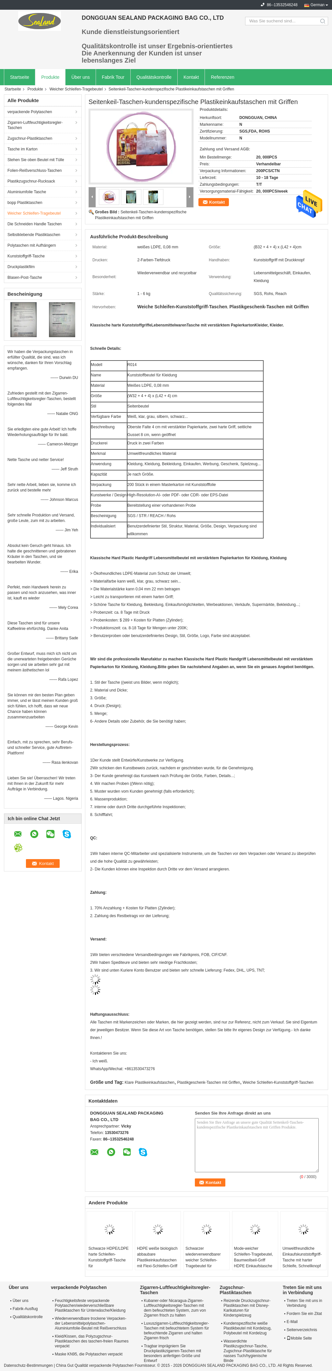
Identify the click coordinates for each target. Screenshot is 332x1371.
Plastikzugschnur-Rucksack (31, 181)
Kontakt (191, 77)
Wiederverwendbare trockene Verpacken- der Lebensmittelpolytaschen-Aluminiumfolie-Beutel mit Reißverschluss (90, 1323)
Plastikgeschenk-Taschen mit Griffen (208, 1082)
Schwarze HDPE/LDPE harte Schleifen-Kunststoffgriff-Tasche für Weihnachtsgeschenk (109, 1260)
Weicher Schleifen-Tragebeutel (76, 89)
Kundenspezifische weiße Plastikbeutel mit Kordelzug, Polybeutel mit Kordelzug (247, 1328)
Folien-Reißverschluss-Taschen (34, 170)
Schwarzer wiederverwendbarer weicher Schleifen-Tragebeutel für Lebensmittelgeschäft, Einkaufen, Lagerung (204, 1263)
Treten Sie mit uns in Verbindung (304, 1303)
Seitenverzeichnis (302, 1330)
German (318, 5)
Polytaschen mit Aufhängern (31, 245)
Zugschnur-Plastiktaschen (29, 138)
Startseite (19, 77)
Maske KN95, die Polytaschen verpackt (89, 1354)
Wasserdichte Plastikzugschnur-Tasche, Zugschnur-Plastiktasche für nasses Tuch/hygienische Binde (247, 1351)
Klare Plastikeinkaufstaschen (149, 1082)
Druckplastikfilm (21, 267)
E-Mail (292, 1321)
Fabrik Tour (113, 77)
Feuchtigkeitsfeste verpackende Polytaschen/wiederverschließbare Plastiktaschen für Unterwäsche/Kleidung (90, 1305)
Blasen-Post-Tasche (24, 277)
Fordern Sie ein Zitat (304, 1313)
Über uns (80, 77)
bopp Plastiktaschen (24, 202)
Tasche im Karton (22, 149)
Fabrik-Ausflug (25, 1308)
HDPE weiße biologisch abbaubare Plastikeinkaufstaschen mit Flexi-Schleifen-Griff (157, 1257)
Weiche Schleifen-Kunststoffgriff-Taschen (278, 1082)
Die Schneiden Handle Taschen (34, 224)
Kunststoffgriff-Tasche (26, 256)
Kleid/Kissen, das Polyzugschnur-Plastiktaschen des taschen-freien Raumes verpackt (91, 1341)
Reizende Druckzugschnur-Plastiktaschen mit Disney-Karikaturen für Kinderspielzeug (246, 1308)
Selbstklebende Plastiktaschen (33, 234)
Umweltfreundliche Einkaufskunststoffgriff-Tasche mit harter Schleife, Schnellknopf (302, 1257)
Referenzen (222, 77)
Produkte (50, 77)
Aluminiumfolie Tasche (26, 192)
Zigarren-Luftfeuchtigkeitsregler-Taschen (35, 125)
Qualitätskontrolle (154, 77)
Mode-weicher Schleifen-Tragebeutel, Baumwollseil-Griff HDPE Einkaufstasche (253, 1257)
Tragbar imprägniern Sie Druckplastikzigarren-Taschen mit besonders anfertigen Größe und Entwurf (172, 1353)
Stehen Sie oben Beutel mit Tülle (35, 160)
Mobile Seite (299, 1338)
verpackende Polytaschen (29, 112)
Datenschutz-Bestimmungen (28, 1365)
